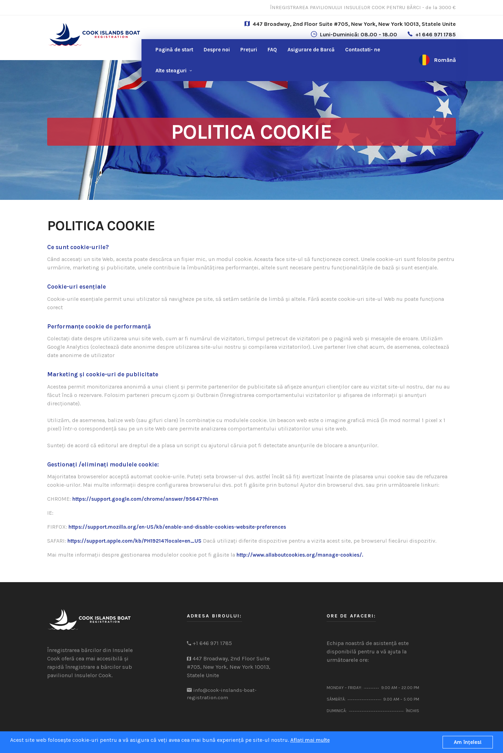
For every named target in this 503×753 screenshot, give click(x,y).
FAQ (272, 49)
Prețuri (248, 49)
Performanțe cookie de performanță (99, 326)
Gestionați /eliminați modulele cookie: (103, 464)
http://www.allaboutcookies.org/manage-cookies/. (299, 555)
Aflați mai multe (310, 740)
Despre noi (217, 49)
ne (362, 49)
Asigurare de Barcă (311, 49)
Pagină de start (174, 49)
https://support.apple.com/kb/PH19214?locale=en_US (134, 541)
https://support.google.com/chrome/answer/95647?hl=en (145, 499)
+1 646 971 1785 (435, 34)
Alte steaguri (171, 70)
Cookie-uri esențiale (76, 286)
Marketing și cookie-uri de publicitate (102, 374)
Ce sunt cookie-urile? (78, 247)
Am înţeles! (468, 742)
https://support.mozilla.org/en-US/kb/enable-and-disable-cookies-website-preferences (177, 527)
